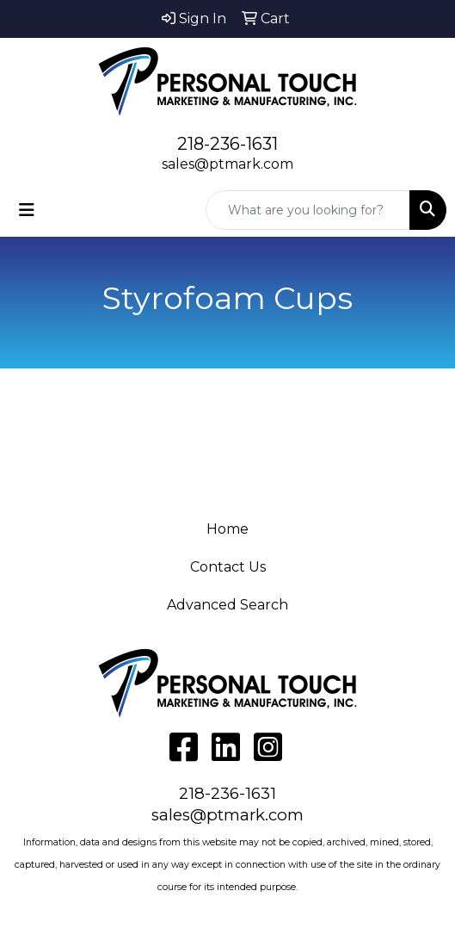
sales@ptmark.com (227, 164)
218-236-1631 (227, 143)
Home (227, 529)
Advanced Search (227, 605)
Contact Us (228, 567)
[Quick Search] (308, 210)
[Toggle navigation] (27, 210)
